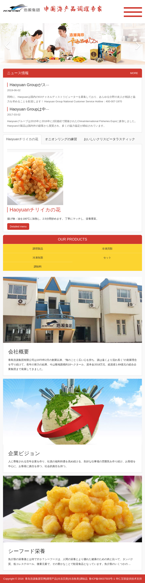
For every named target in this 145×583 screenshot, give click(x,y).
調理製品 (38, 248)
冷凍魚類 (38, 257)
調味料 (38, 266)
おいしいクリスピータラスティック (109, 139)
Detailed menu (18, 226)
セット (107, 257)
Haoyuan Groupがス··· (29, 85)
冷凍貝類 (107, 248)
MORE (134, 73)
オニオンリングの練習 (61, 139)
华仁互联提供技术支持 (129, 578)
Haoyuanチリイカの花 (22, 139)
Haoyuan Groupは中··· (29, 109)
